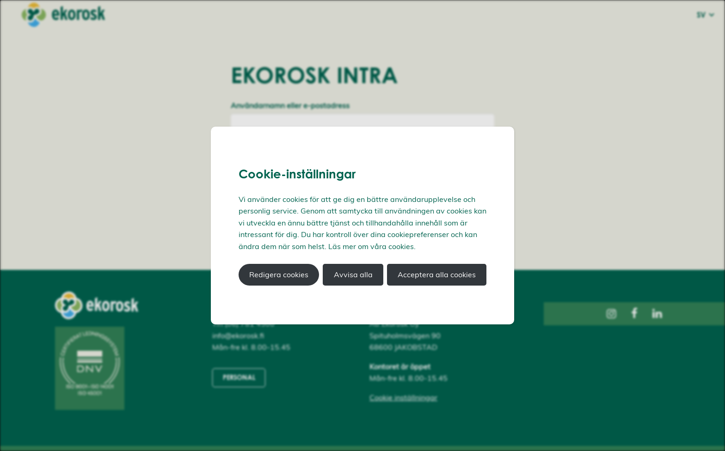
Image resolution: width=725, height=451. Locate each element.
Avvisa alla (353, 274)
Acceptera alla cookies (437, 274)
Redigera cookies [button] (278, 274)
